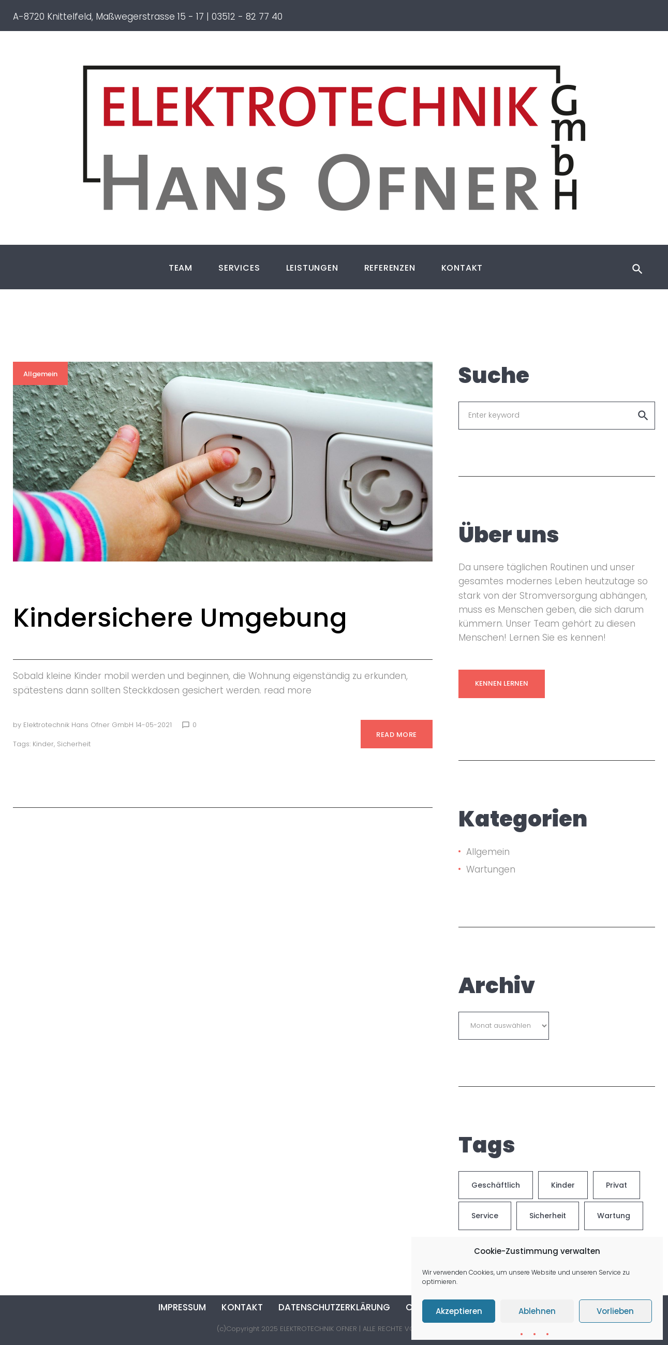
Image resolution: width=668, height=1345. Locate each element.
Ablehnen (537, 1311)
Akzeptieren (459, 1311)
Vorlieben (615, 1311)
